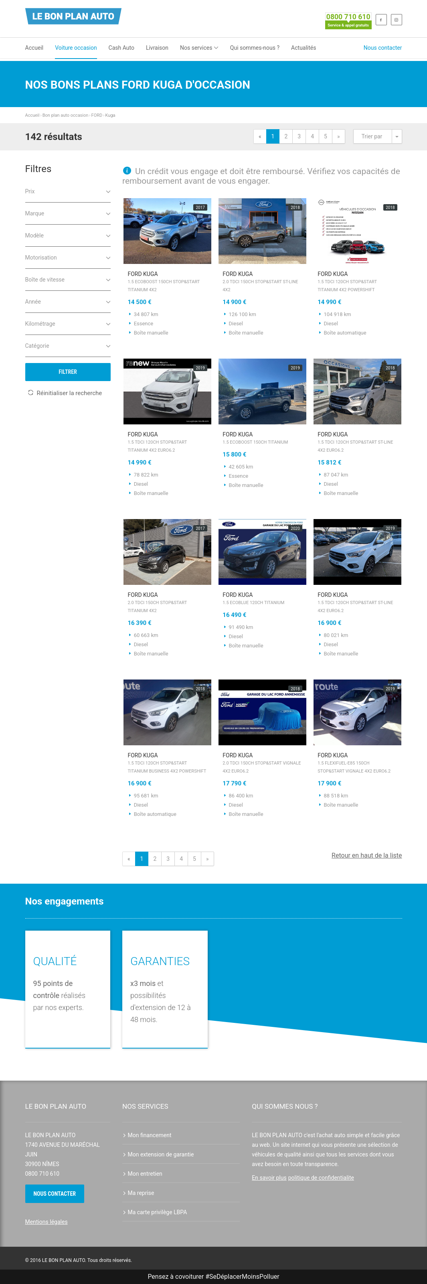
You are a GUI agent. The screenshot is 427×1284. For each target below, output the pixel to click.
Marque (68, 213)
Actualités (303, 48)
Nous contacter (383, 48)
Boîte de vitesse (68, 279)
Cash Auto (121, 48)
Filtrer (68, 372)
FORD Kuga (167, 282)
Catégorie (68, 345)
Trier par (372, 136)
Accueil (34, 48)
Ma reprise (138, 1193)
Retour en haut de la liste (367, 855)
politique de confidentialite (321, 1177)
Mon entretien (142, 1173)
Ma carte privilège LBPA (154, 1212)
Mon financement (147, 1135)
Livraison (157, 48)
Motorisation (68, 257)
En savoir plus (269, 1177)
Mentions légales (46, 1222)
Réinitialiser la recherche (65, 393)
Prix (68, 191)
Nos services (199, 48)
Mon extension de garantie (158, 1154)
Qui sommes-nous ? (254, 48)
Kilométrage (68, 323)
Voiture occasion (76, 48)
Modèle (68, 235)
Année (68, 301)
